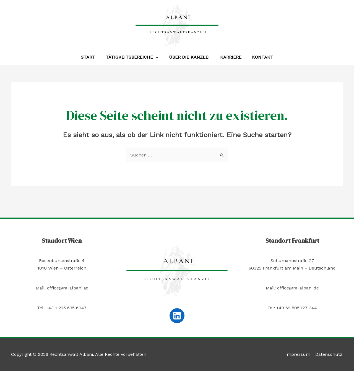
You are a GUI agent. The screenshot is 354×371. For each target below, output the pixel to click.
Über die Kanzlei (189, 57)
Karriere (229, 57)
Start (91, 57)
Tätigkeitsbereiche (133, 57)
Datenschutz (329, 354)
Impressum (299, 354)
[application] (157, 57)
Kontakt (259, 57)
